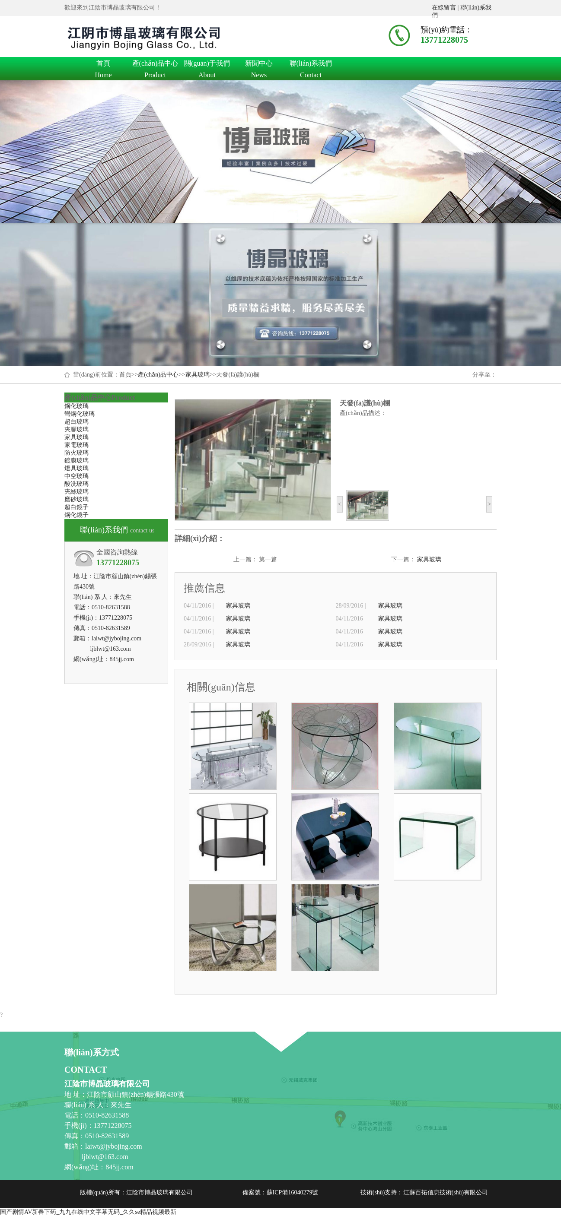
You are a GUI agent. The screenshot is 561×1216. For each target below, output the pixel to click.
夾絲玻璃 (76, 491)
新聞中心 (259, 65)
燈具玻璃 (76, 468)
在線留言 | (446, 7)
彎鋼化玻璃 (79, 414)
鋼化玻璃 (76, 406)
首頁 (103, 65)
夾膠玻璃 (76, 429)
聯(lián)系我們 (311, 65)
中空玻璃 (76, 476)
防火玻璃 (76, 453)
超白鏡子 (76, 507)
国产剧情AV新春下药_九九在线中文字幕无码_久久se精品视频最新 (88, 1212)
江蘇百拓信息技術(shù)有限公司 (445, 1192)
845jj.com (121, 659)
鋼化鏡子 (76, 515)
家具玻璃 (197, 374)
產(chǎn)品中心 (155, 65)
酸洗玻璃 (76, 484)
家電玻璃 (76, 445)
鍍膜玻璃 (76, 460)
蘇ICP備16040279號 (293, 1192)
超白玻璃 (76, 421)
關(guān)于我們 (207, 65)
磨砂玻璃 (76, 499)
